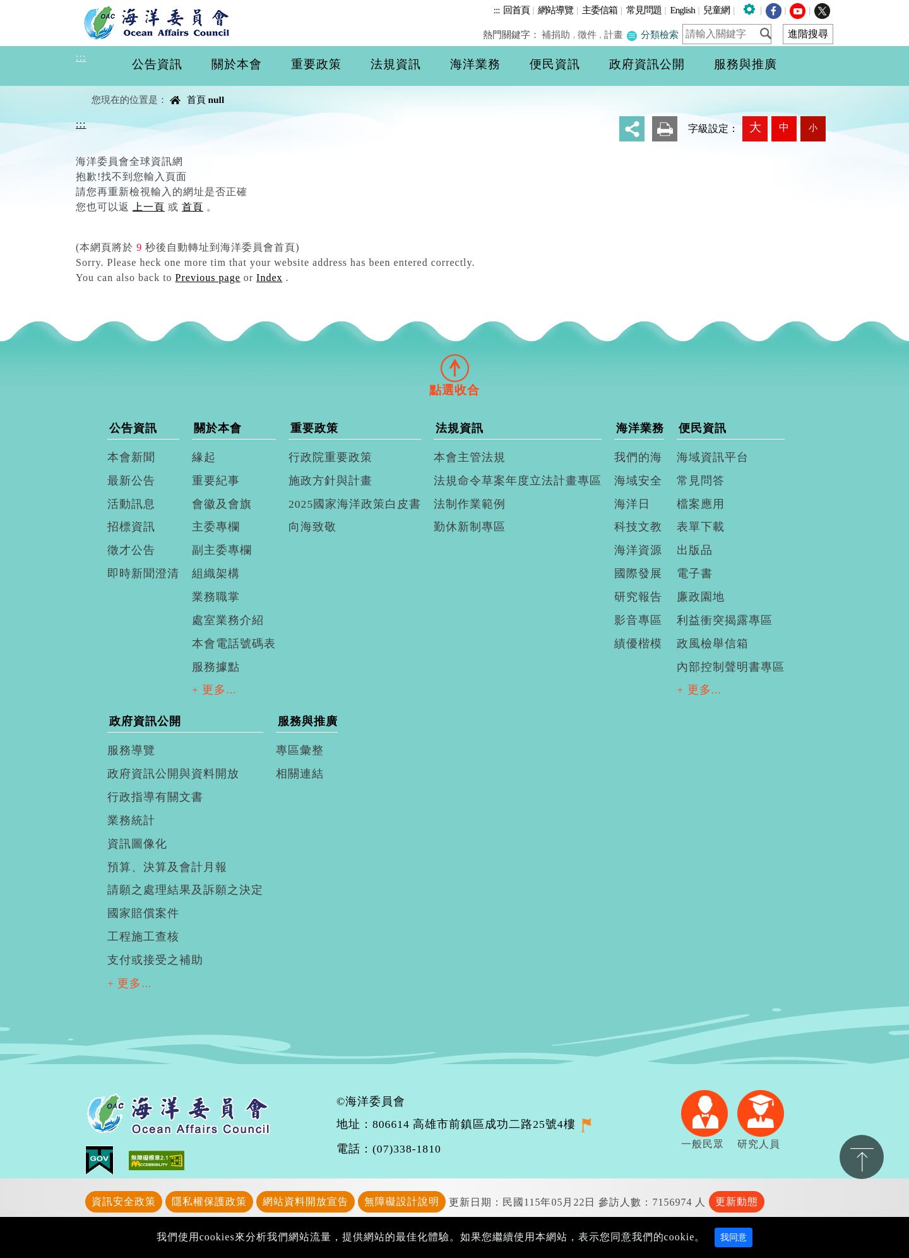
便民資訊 (703, 428)
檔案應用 (701, 504)
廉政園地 (701, 596)
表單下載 (701, 526)
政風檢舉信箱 (713, 643)
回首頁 (516, 9)
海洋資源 (638, 550)
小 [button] (813, 128)
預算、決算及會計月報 (167, 867)
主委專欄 (216, 526)
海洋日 (632, 504)
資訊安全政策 (124, 1201)
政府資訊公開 (145, 721)
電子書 (695, 573)
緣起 (204, 457)
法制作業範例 (470, 504)
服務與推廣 (308, 721)
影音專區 (638, 620)
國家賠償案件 (143, 913)
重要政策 (314, 428)
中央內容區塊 (108, 88)
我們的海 (638, 457)
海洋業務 (640, 428)
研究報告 (638, 596)
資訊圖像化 (137, 843)
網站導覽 (555, 9)
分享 (632, 128)
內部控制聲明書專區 (731, 667)
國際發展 (638, 573)
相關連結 (300, 773)
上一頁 (149, 206)
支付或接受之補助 (155, 960)
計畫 (613, 34)
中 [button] (784, 127)
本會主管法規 (470, 457)
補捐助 (557, 34)
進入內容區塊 (32, 7)
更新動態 (736, 1201)
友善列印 (664, 128)
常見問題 (644, 9)
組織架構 (216, 573)
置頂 (862, 1157)
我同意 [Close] (733, 1237)
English (682, 9)
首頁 (196, 99)
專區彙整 (300, 750)
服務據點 (216, 667)
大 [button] (755, 127)
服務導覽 (131, 750)
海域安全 (638, 480)
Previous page (208, 277)
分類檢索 (652, 34)
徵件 (587, 34)
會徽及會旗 (222, 504)
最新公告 (131, 480)
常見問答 (701, 480)
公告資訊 (133, 428)
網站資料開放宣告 (305, 1201)
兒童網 (716, 9)
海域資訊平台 (713, 457)
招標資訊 (131, 526)
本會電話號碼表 (234, 643)
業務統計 (131, 820)
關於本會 (218, 428)
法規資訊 (460, 428)
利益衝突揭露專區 (725, 620)
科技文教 (638, 526)
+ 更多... (214, 689)
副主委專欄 (222, 550)
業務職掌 (216, 596)
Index (269, 277)
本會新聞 (131, 457)
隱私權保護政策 (209, 1201)
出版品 (695, 550)
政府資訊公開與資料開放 (173, 773)
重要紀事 (216, 480)
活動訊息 (131, 504)
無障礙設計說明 (401, 1201)
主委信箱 (599, 9)
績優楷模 (638, 643)
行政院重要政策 (330, 457)
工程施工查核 (143, 936)
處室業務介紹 (228, 620)
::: (497, 9)
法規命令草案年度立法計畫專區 (518, 480)
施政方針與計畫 (330, 480)
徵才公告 (131, 550)
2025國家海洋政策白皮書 (354, 504)
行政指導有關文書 (155, 797)
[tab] (454, 367)
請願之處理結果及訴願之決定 (185, 890)
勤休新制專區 (470, 526)
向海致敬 (312, 526)
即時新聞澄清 (143, 573)
